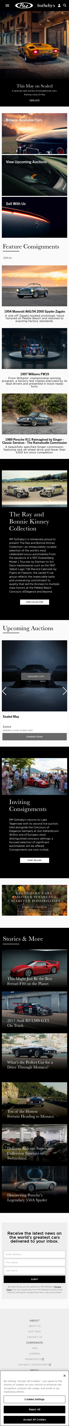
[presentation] (4, 691)
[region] (34, 1398)
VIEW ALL (7, 258)
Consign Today (34, 737)
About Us (35, 1326)
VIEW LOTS (34, 100)
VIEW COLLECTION (34, 602)
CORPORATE (34, 1342)
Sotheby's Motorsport (34, 1365)
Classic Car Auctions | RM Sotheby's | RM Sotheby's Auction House (35, 5)
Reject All (34, 1409)
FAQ (34, 1348)
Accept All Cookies (34, 1419)
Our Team (34, 1331)
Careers (34, 1353)
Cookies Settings (34, 1399)
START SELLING (34, 860)
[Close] (65, 1376)
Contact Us (34, 1337)
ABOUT (34, 1320)
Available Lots (36, 676)
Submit (34, 1279)
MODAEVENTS (34, 1359)
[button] (59, 5)
